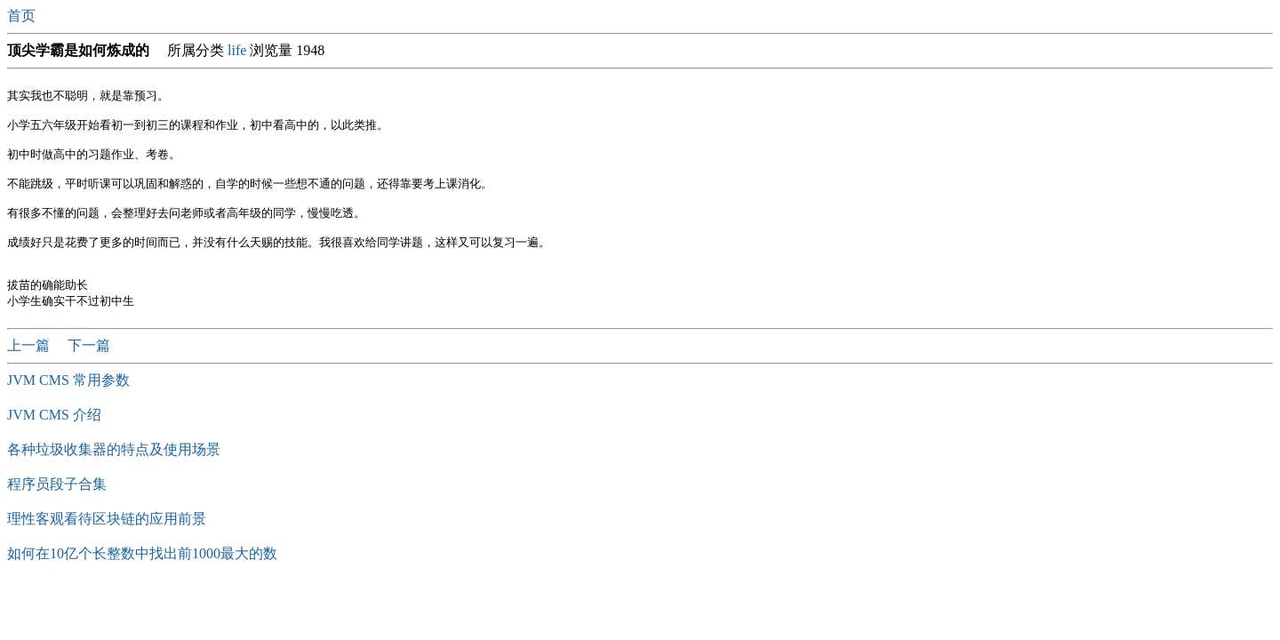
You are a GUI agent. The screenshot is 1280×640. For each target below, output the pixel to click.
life (237, 50)
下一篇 (89, 371)
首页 (23, 15)
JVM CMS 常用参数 (68, 405)
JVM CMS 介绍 (54, 440)
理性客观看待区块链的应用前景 (106, 544)
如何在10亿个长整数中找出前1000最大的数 (142, 579)
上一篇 (30, 371)
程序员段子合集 (57, 509)
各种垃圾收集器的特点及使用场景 (113, 475)
